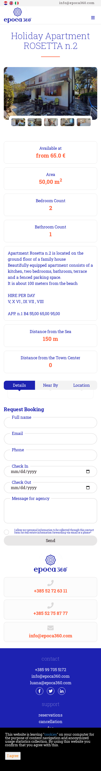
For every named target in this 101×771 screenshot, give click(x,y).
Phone (18, 450)
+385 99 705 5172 (50, 669)
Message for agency (30, 498)
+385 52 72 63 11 (50, 591)
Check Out (21, 482)
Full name (21, 417)
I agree (12, 755)
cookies (50, 734)
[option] (18, 122)
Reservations (50, 715)
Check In (20, 466)
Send (50, 540)
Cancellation (50, 721)
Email (17, 433)
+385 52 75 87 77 (50, 613)
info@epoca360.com (77, 3)
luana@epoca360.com (50, 682)
